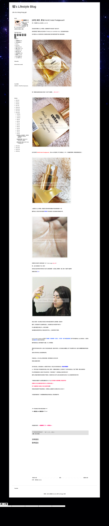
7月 (18, 123)
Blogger (62, 493)
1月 (18, 133)
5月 (18, 126)
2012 (17, 145)
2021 (17, 100)
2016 (17, 107)
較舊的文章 (85, 477)
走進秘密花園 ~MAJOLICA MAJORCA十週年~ (22, 140)
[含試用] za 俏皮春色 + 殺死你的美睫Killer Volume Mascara (23, 136)
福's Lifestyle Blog (24, 6)
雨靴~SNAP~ (18, 48)
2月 (18, 131)
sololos (55, 493)
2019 (17, 102)
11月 (18, 116)
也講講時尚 (18, 40)
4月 (18, 128)
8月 (18, 121)
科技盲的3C (18, 50)
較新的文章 (34, 477)
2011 (17, 147)
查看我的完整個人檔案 (18, 29)
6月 (18, 124)
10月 (18, 117)
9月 (18, 119)
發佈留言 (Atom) (38, 479)
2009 (17, 151)
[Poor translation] (5, 504)
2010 (17, 149)
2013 (17, 112)
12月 (18, 114)
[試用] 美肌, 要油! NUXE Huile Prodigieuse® (23, 143)
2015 (17, 109)
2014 (17, 110)
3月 (18, 130)
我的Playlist (18, 47)
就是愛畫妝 (18, 53)
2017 (17, 105)
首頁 (60, 477)
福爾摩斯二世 (26, 20)
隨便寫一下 (18, 54)
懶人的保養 (37, 433)
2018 (17, 103)
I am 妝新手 (18, 57)
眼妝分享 (17, 51)
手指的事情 (18, 42)
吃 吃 (17, 45)
